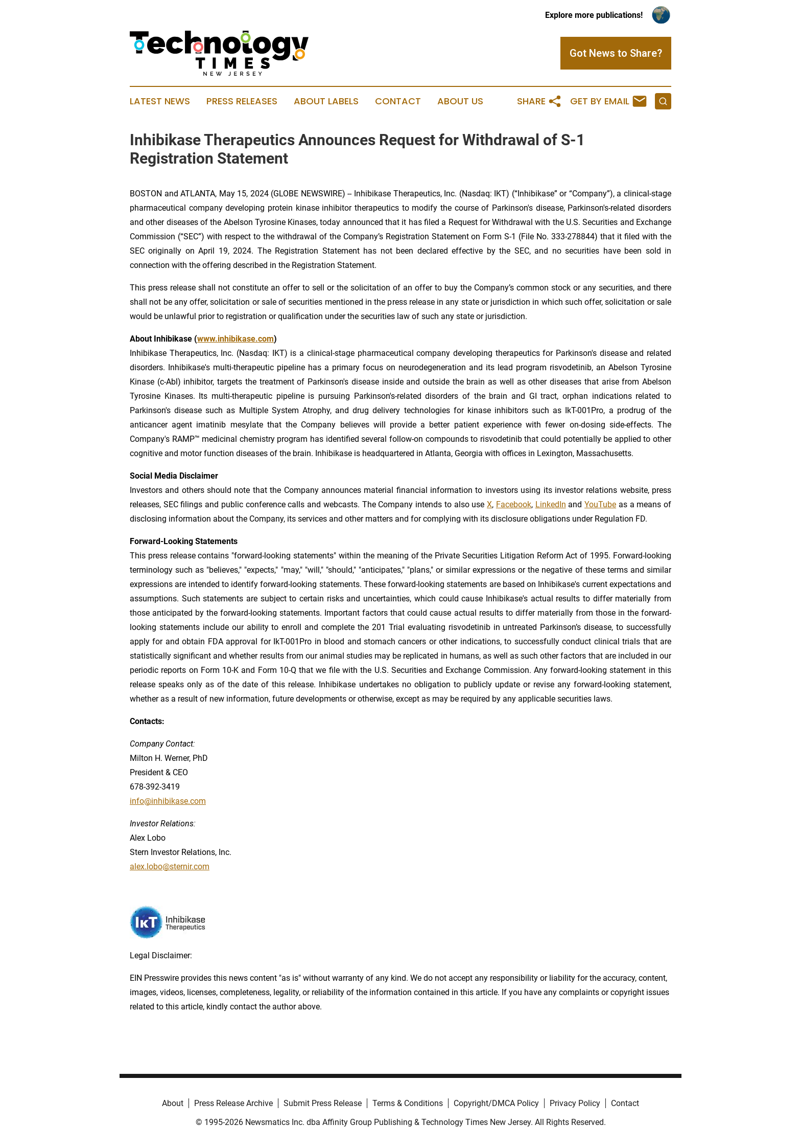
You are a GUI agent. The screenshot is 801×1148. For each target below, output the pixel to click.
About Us (460, 101)
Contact (398, 101)
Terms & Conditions (407, 1103)
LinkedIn (550, 504)
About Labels (326, 101)
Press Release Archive (233, 1103)
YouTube (600, 504)
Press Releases (241, 101)
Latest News (160, 101)
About (172, 1103)
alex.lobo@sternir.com (169, 866)
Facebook (513, 504)
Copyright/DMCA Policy (496, 1103)
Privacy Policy (575, 1103)
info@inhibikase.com (168, 801)
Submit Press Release (323, 1103)
